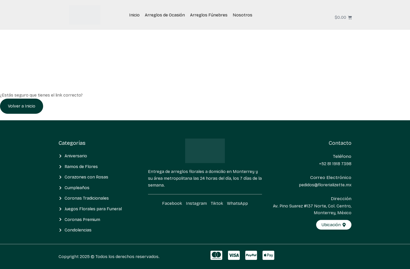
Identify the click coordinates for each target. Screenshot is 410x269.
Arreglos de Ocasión (165, 15)
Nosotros (242, 15)
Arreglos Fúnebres (208, 15)
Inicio (134, 15)
